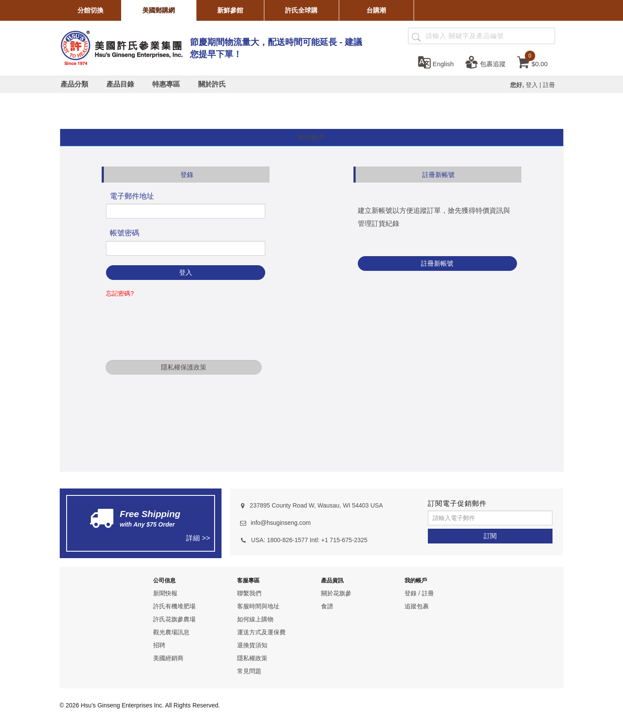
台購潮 (376, 10)
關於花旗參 (336, 593)
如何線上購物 (255, 619)
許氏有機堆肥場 (174, 606)
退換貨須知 (252, 645)
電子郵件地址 (132, 196)
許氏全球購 (301, 10)
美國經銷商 (168, 658)
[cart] (532, 61)
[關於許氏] (212, 84)
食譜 (327, 606)
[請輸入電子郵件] (490, 518)
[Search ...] (481, 36)
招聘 (159, 645)
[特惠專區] (166, 84)
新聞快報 (165, 593)
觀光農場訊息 (171, 632)
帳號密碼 (124, 233)
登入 (532, 84)
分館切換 (90, 10)
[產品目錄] (120, 84)
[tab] (311, 138)
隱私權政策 (252, 658)
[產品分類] (74, 84)
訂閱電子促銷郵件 (457, 503)
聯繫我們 (249, 593)
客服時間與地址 (258, 606)
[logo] (121, 47)
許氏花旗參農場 (174, 619)
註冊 (549, 84)
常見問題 (249, 671)
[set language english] (436, 61)
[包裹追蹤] (485, 61)
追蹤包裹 (417, 606)
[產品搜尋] (416, 36)
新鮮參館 (230, 10)
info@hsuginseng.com (280, 522)
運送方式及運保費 (261, 632)
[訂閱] (490, 536)
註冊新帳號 (437, 263)
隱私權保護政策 (183, 367)
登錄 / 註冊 (419, 593)
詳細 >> (198, 538)
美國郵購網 (158, 10)
